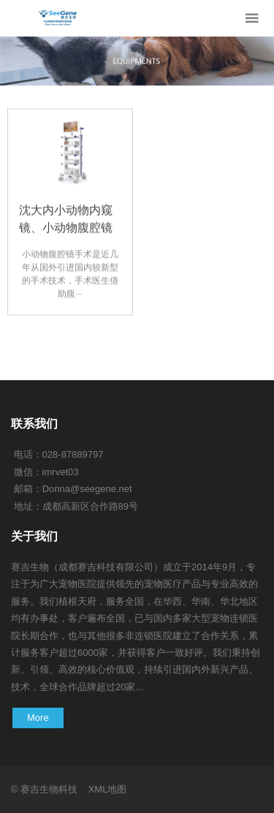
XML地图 (107, 789)
